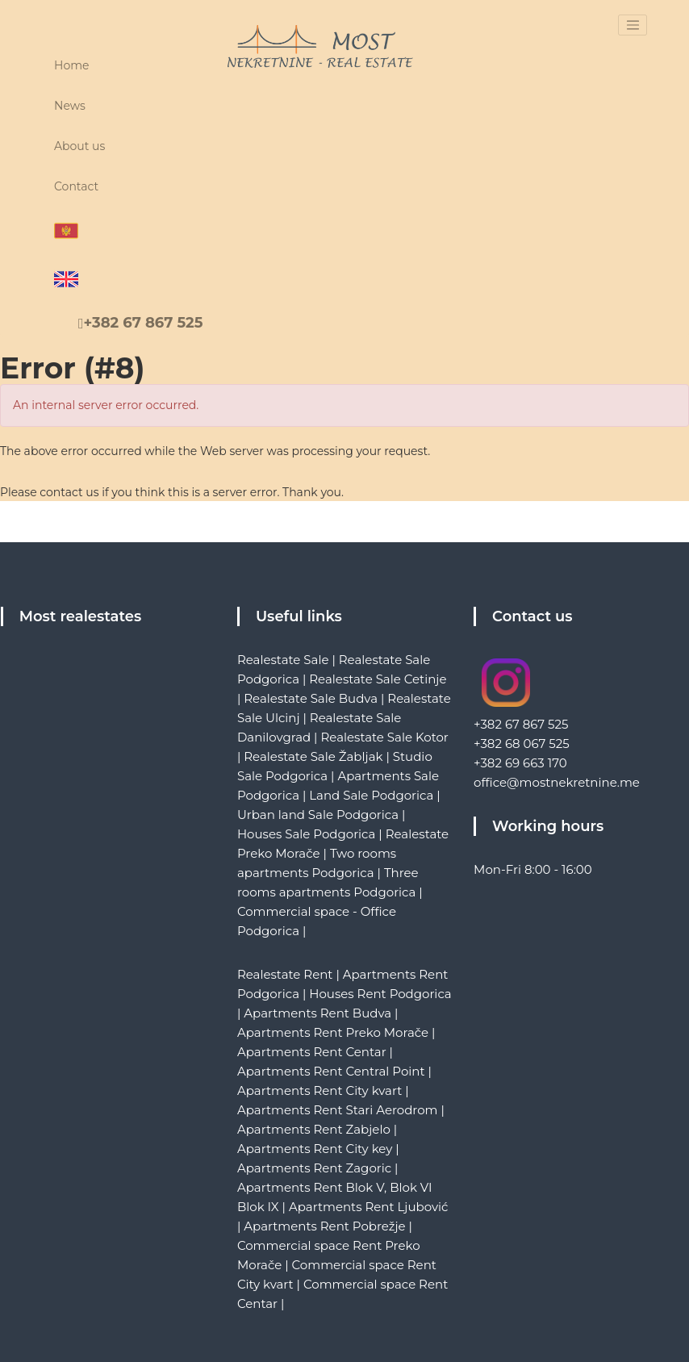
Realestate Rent (285, 974)
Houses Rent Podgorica (380, 993)
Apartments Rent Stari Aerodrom (337, 1110)
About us (79, 146)
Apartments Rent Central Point (331, 1071)
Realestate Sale (283, 659)
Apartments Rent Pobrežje (324, 1226)
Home (71, 65)
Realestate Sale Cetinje (377, 679)
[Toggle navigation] (632, 25)
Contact (76, 186)
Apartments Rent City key (314, 1148)
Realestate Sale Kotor (384, 737)
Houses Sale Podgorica (306, 834)
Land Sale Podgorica (371, 795)
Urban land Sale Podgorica (318, 814)
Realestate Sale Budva (311, 698)
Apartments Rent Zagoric (314, 1168)
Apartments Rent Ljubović (369, 1206)
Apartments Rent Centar (311, 1051)
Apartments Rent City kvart (319, 1090)
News (70, 105)
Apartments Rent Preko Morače (332, 1032)
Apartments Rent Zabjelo (313, 1129)
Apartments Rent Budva (317, 1013)
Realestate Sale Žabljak (313, 756)
